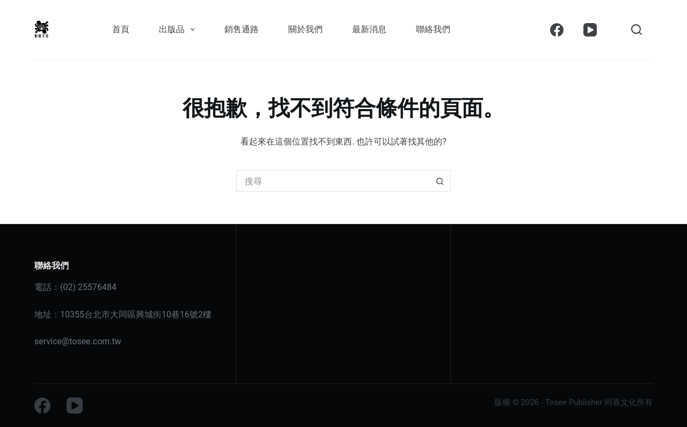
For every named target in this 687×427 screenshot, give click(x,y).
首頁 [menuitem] (120, 29)
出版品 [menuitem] (179, 29)
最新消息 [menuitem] (369, 29)
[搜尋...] (332, 181)
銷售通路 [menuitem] (241, 29)
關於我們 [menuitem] (305, 29)
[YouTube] (591, 30)
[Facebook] (557, 30)
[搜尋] (636, 29)
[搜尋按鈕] (440, 181)
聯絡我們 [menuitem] (433, 29)
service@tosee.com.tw (77, 341)
